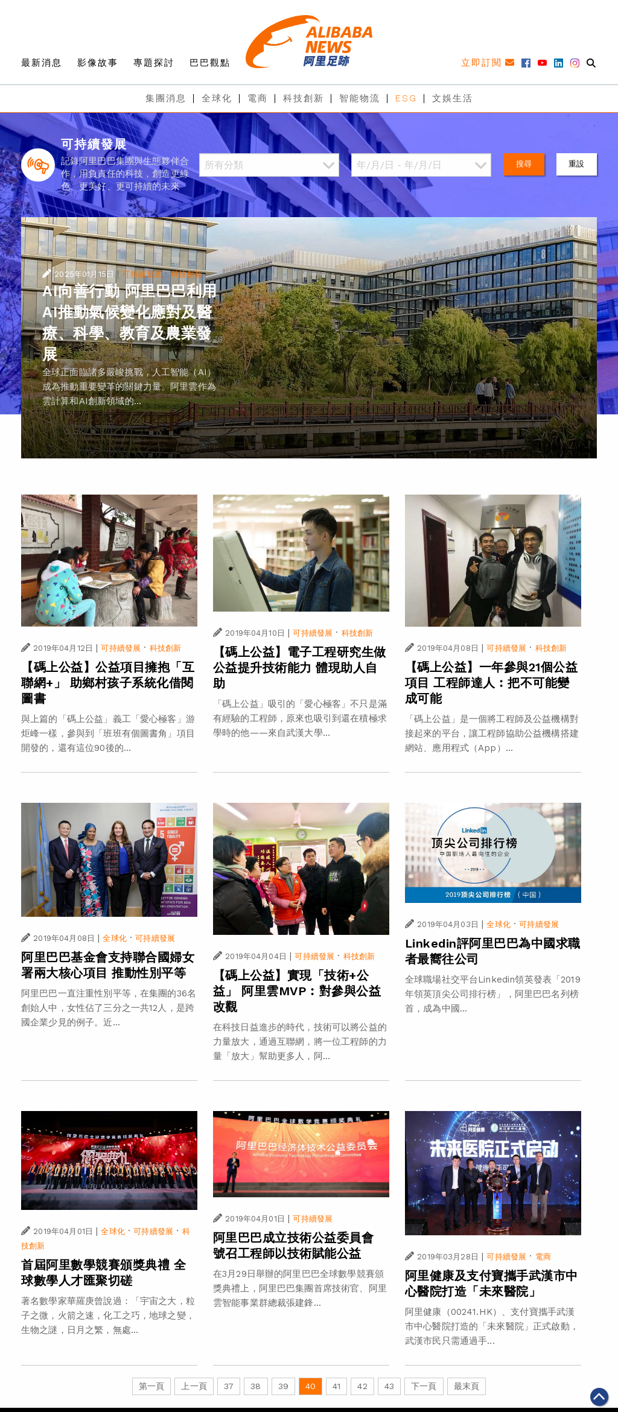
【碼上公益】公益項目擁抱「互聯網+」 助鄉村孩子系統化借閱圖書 (107, 683)
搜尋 (524, 163)
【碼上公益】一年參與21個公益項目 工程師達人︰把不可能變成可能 (491, 683)
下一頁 (423, 1386)
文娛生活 (452, 98)
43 (389, 1386)
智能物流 (359, 98)
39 (283, 1386)
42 (362, 1386)
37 (229, 1386)
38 (255, 1386)
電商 (257, 98)
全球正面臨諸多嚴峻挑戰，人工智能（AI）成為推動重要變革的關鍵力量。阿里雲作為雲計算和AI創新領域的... (129, 387)
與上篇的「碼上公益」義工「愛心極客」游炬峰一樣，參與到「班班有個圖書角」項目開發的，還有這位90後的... (108, 733)
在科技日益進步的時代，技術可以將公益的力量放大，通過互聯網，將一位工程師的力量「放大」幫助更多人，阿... (300, 1042)
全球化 (217, 98)
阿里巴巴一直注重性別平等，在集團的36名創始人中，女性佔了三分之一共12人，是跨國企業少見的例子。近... (108, 1008)
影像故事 (97, 62)
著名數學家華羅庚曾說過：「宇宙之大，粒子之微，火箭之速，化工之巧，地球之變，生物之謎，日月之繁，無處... (108, 1315)
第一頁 (151, 1386)
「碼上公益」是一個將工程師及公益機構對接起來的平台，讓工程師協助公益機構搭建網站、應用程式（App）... (492, 733)
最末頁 (466, 1386)
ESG (406, 98)
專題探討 (153, 62)
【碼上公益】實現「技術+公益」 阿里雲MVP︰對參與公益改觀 (297, 991)
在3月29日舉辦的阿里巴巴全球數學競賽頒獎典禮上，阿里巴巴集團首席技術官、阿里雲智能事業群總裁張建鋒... (300, 1288)
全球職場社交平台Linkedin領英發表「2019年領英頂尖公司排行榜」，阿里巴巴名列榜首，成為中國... (493, 994)
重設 (576, 163)
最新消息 (41, 62)
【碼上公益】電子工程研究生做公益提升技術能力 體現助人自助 (299, 668)
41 (336, 1386)
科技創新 (303, 98)
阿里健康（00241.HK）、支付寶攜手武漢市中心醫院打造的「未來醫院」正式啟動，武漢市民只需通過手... (492, 1326)
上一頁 (193, 1386)
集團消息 (165, 98)
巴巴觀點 (210, 62)
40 (310, 1386)
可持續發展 (142, 274)
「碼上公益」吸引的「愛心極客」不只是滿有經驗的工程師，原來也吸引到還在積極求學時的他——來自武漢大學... (300, 718)
